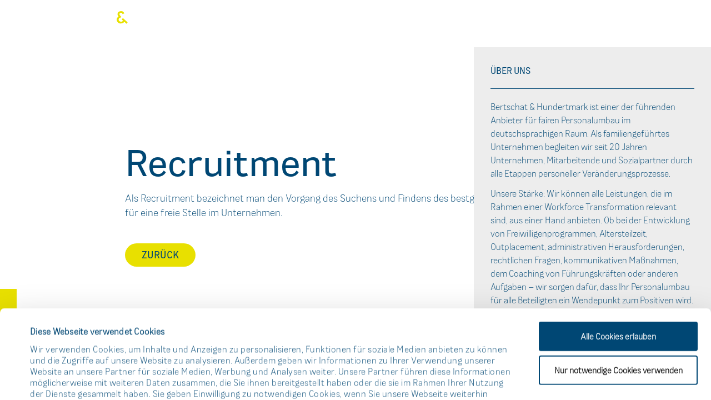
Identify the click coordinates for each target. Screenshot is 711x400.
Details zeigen (474, 377)
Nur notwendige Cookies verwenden (618, 287)
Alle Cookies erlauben (618, 253)
